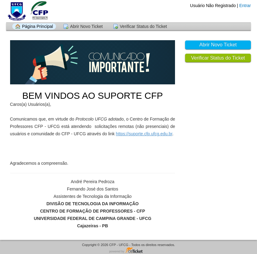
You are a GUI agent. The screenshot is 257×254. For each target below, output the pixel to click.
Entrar (245, 5)
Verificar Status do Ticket (143, 26)
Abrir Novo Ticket (86, 26)
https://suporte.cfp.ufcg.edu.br (144, 133)
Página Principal (37, 26)
